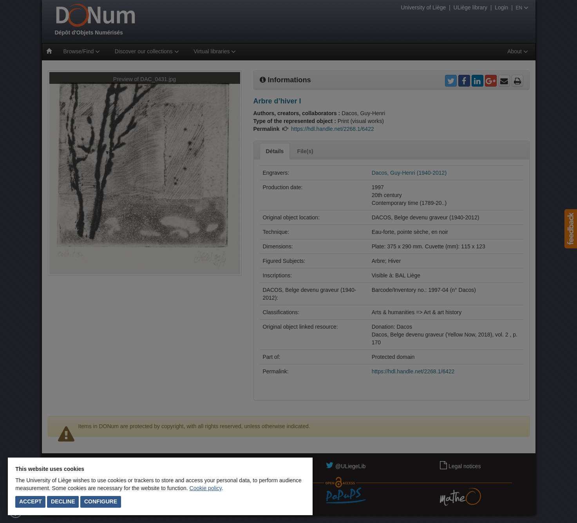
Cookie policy (206, 488)
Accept (30, 501)
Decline (63, 501)
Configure (100, 501)
